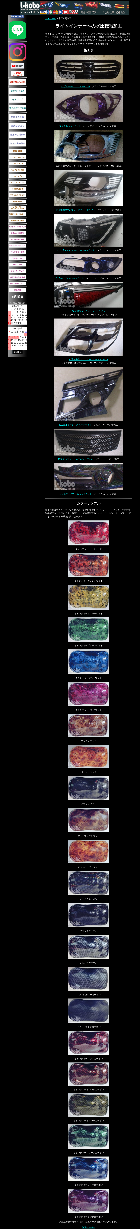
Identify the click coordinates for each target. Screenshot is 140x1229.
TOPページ (50, 18)
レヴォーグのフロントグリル (75, 86)
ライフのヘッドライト (70, 126)
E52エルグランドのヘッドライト (75, 425)
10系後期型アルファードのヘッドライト (75, 210)
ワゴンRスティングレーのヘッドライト (75, 250)
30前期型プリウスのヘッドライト (88, 311)
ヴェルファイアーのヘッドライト (75, 494)
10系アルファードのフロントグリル (75, 459)
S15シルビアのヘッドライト (70, 278)
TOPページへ (88, 1227)
